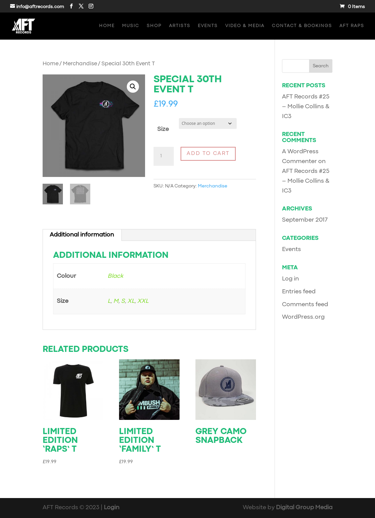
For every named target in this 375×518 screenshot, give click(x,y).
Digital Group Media (304, 507)
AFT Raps (351, 26)
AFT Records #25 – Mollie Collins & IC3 (306, 106)
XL (131, 301)
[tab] (82, 235)
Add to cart (208, 153)
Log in (290, 278)
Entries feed (298, 291)
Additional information (82, 235)
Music (130, 26)
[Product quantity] (164, 156)
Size (163, 129)
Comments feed (305, 304)
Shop (154, 26)
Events (208, 26)
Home (107, 26)
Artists (179, 26)
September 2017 (305, 220)
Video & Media (244, 26)
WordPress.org (303, 317)
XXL (142, 301)
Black (115, 276)
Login (111, 507)
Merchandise (80, 64)
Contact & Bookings (302, 26)
